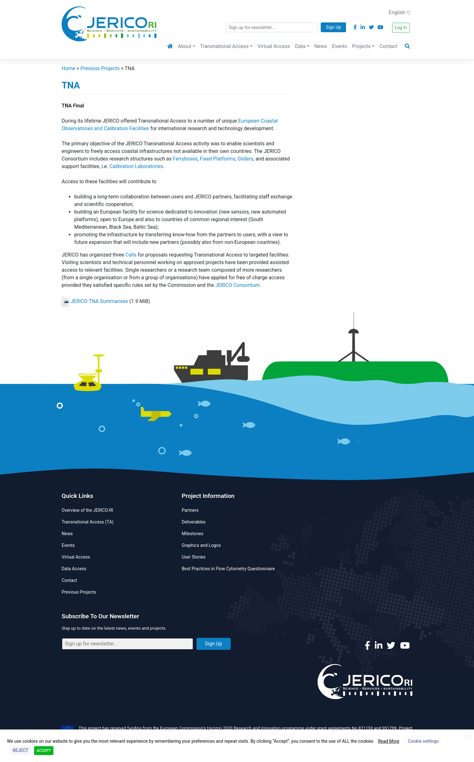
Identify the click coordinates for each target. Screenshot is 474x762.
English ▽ (399, 12)
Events (339, 46)
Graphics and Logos (201, 545)
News (320, 46)
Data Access (74, 568)
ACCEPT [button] (44, 750)
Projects (361, 46)
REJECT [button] (20, 750)
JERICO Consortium (237, 285)
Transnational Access (224, 46)
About (184, 46)
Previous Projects (79, 592)
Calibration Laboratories (136, 166)
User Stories (193, 556)
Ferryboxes (185, 159)
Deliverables (194, 521)
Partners (190, 510)
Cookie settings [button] (423, 741)
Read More (388, 741)
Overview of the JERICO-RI (87, 510)
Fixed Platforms (217, 159)
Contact (388, 46)
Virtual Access (274, 46)
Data (300, 46)
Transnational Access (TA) (87, 521)
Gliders (245, 159)
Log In (401, 27)
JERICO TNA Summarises (99, 301)
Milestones (193, 533)
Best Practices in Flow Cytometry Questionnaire (228, 568)
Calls (131, 255)
